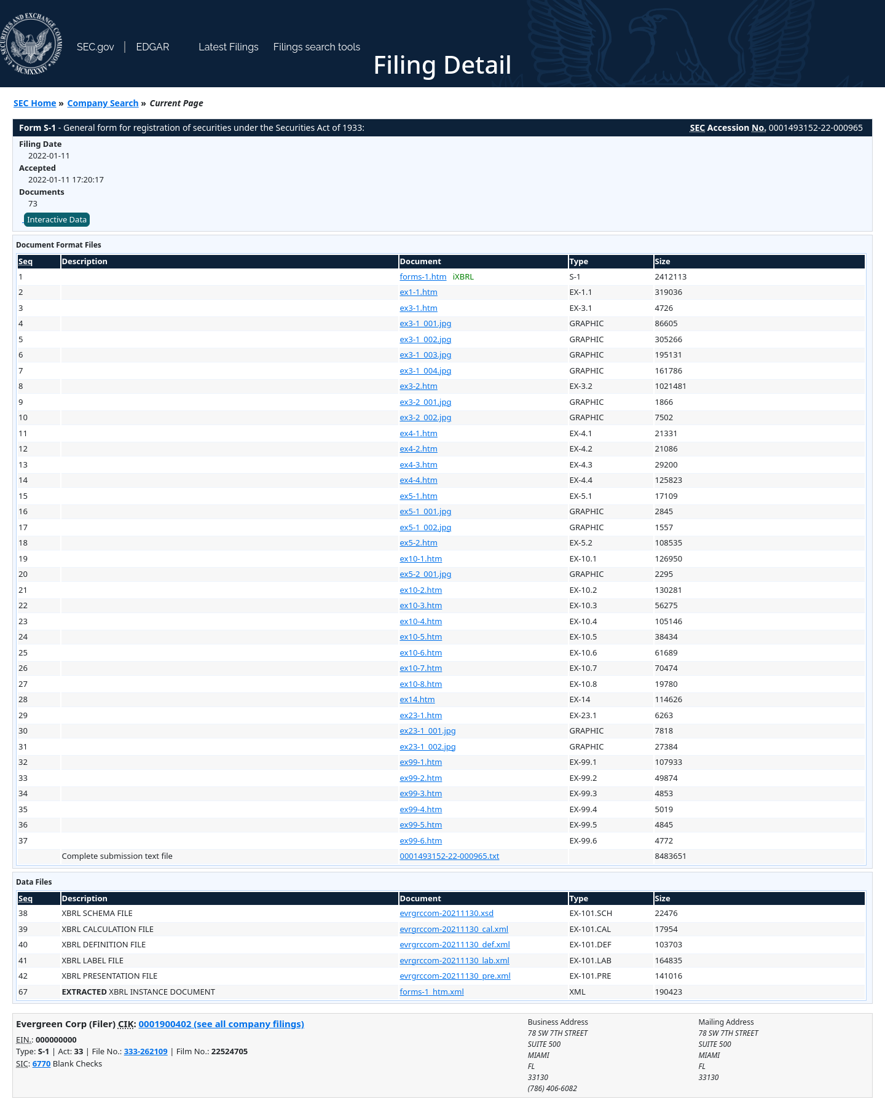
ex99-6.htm (421, 840)
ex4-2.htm (419, 448)
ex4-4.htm (419, 479)
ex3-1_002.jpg (426, 339)
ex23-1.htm (421, 715)
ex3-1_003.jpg (426, 354)
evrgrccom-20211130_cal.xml (454, 928)
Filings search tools (317, 47)
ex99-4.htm (421, 809)
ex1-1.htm (419, 291)
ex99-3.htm (421, 793)
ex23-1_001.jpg (428, 730)
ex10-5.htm (421, 636)
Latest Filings (228, 47)
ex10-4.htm (421, 621)
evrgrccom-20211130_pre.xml (455, 975)
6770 (42, 1063)
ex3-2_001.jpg (426, 401)
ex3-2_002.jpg (426, 417)
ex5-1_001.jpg (426, 511)
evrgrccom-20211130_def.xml (455, 944)
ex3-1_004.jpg (426, 370)
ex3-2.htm (419, 385)
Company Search (103, 103)
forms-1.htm (423, 276)
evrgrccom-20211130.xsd (447, 912)
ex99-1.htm (421, 761)
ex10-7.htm (421, 667)
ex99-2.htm (421, 777)
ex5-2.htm (419, 542)
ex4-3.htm (419, 464)
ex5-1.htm (419, 495)
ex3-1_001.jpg (426, 323)
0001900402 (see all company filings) (221, 1023)
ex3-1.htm (419, 307)
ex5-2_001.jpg (426, 573)
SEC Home (35, 103)
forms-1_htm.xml (432, 991)
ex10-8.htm (421, 683)
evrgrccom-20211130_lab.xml (454, 960)
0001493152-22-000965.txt (450, 855)
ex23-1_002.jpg (428, 746)
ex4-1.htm (419, 433)
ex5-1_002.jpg (426, 527)
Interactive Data (57, 219)
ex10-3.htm (421, 605)
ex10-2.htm (421, 589)
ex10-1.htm (421, 558)
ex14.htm (417, 699)
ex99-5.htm (421, 824)
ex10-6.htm (421, 652)
